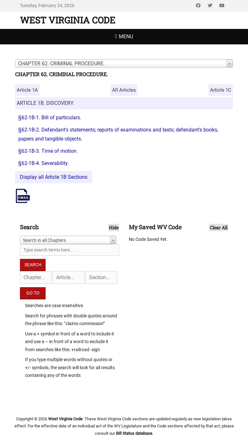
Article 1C (220, 90)
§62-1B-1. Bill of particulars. (49, 117)
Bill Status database (134, 433)
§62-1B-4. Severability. (43, 163)
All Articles (124, 90)
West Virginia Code (67, 20)
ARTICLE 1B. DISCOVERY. (45, 103)
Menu (126, 36)
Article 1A (27, 90)
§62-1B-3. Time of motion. (48, 151)
